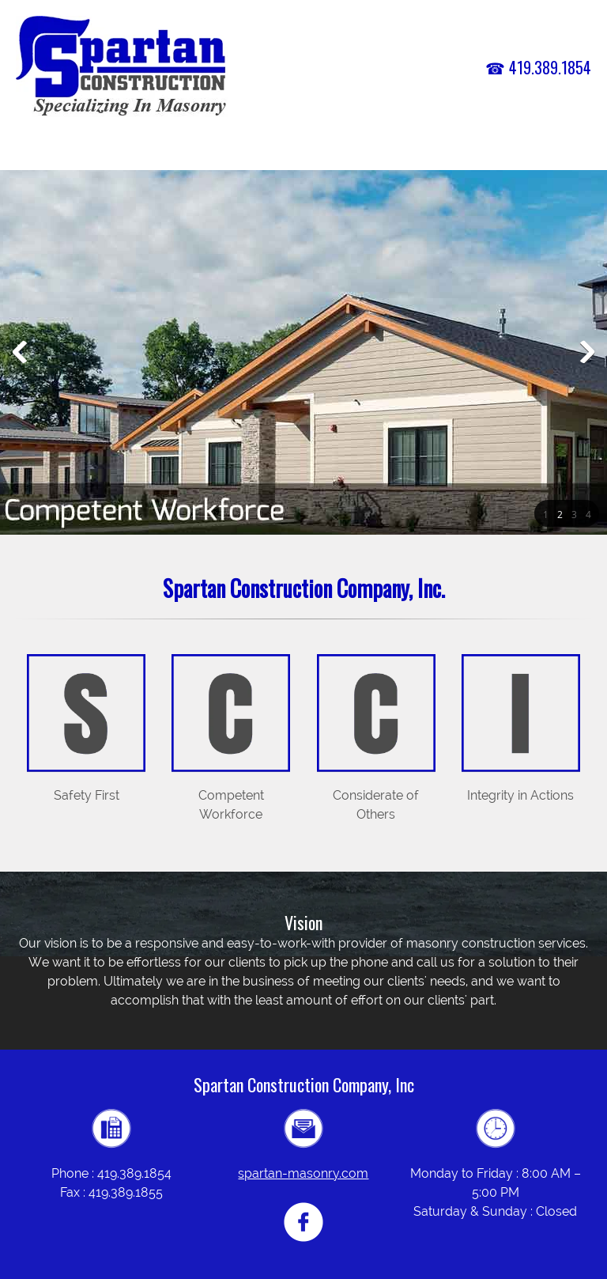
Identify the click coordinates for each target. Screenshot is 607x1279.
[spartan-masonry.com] (122, 67)
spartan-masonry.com (303, 1173)
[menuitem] (278, 152)
